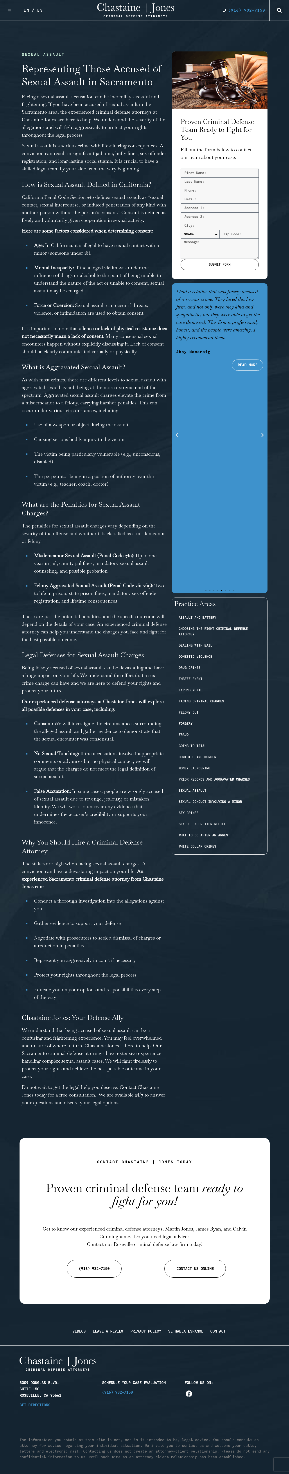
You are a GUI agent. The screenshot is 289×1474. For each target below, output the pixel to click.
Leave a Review (108, 1331)
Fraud (183, 735)
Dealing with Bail (195, 645)
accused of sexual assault (111, 104)
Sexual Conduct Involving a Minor (210, 802)
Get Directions (35, 1405)
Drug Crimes (189, 668)
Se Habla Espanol (185, 1331)
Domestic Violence (195, 656)
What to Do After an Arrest (204, 835)
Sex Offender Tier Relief (202, 824)
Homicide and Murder (197, 757)
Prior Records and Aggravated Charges (214, 779)
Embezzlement (190, 679)
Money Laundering (194, 768)
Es (40, 10)
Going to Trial (192, 746)
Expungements (190, 690)
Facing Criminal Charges (201, 701)
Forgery (185, 723)
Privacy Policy (145, 1331)
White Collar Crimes (197, 846)
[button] (279, 10)
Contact (218, 1331)
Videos (79, 1331)
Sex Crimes (188, 813)
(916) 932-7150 (117, 1392)
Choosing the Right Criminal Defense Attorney (213, 631)
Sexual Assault (192, 790)
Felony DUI (188, 712)
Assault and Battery (197, 617)
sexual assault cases (82, 1061)
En (26, 10)
